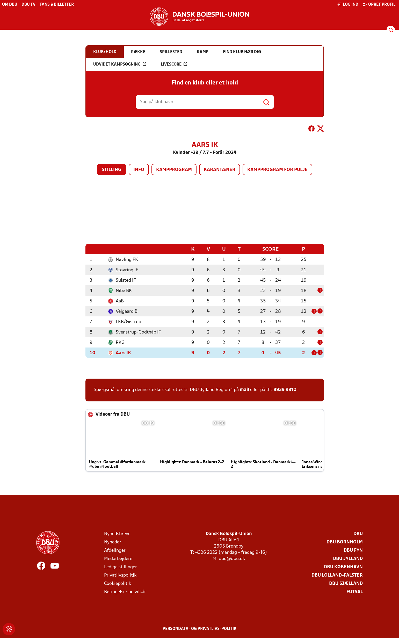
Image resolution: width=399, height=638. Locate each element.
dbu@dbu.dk (232, 558)
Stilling (111, 170)
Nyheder (112, 542)
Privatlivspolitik (120, 575)
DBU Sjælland (346, 583)
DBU (358, 533)
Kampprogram (174, 170)
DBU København (343, 567)
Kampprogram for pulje (277, 170)
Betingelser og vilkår (125, 592)
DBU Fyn (353, 550)
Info (138, 170)
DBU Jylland (348, 558)
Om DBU (9, 4)
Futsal (354, 592)
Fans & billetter (57, 4)
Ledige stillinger (120, 567)
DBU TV (28, 4)
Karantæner (219, 170)
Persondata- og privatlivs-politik (200, 628)
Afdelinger (115, 550)
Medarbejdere (118, 558)
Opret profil (378, 4)
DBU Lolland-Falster (337, 575)
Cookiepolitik (117, 583)
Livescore (174, 64)
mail (244, 389)
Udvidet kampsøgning (119, 64)
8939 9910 (284, 389)
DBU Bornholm (345, 542)
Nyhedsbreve (117, 533)
